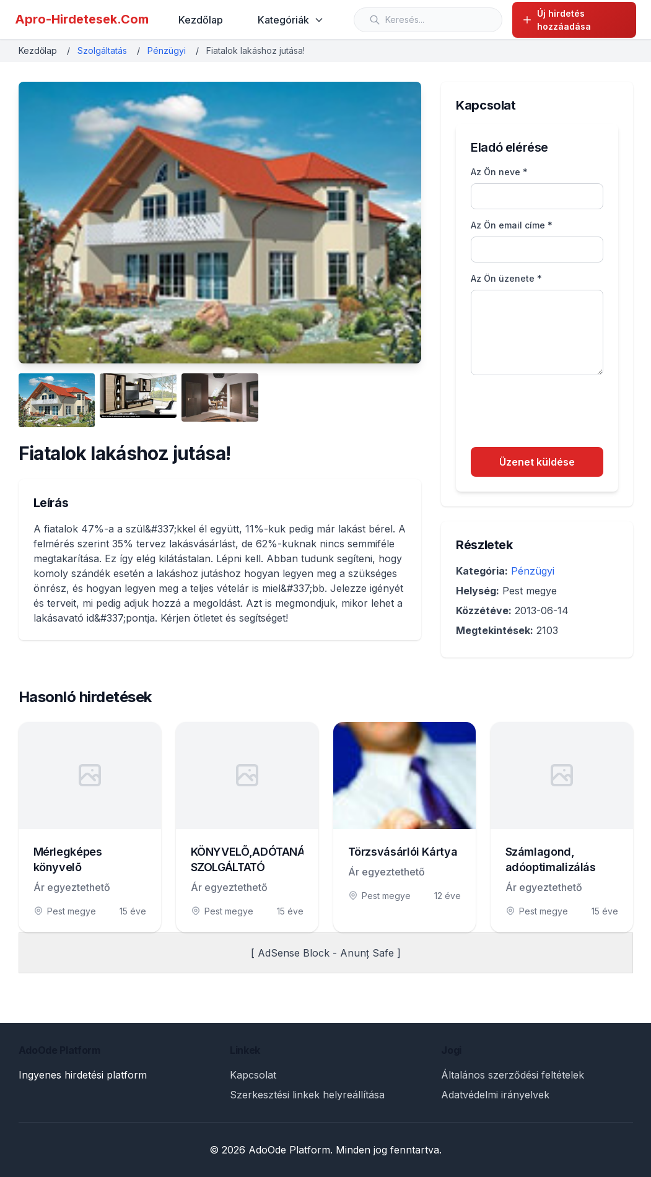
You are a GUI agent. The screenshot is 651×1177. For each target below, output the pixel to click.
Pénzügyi (166, 50)
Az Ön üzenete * (506, 278)
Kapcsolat (253, 1075)
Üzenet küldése (537, 462)
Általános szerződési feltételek (512, 1075)
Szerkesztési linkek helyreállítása (307, 1094)
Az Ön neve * (499, 172)
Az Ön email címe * (512, 225)
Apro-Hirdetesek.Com (82, 19)
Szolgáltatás (102, 50)
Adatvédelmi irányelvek (495, 1094)
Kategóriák (291, 20)
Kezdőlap (200, 20)
